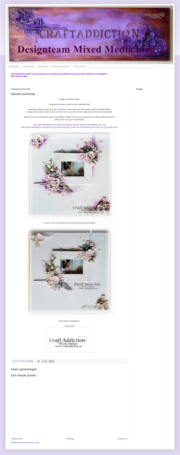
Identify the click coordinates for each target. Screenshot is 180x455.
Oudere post (122, 439)
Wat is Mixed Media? (61, 66)
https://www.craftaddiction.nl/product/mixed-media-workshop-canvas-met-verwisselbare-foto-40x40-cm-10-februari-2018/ (69, 127)
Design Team (28, 66)
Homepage (70, 439)
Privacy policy (79, 66)
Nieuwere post (17, 439)
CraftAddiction (62, 109)
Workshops (43, 66)
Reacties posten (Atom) (30, 443)
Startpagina (14, 66)
